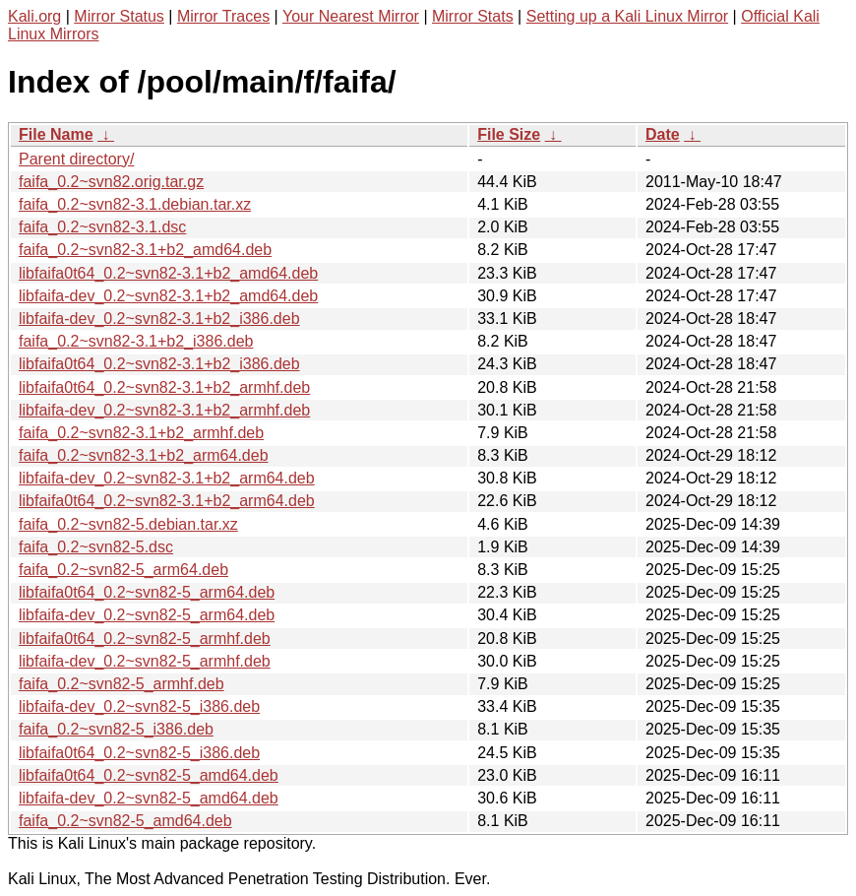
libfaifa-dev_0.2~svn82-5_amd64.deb (148, 798)
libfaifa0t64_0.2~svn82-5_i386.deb (139, 752)
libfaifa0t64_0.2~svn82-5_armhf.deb (145, 638)
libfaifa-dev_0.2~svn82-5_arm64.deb (147, 615)
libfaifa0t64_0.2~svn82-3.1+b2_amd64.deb (168, 273)
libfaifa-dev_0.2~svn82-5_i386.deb (139, 706)
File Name (56, 134)
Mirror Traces (223, 16)
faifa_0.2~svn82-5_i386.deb (116, 729)
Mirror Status (119, 16)
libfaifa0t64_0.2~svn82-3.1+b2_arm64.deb (167, 500)
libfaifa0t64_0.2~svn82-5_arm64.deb (147, 592)
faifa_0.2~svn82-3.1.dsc (102, 227)
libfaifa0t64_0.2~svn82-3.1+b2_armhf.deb (164, 387)
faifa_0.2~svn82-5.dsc (96, 547)
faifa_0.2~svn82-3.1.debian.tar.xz (135, 204)
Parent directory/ (76, 159)
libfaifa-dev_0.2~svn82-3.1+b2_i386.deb (159, 318)
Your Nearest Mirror (350, 16)
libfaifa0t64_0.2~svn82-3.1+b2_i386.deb (159, 363)
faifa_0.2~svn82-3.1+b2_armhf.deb (141, 432)
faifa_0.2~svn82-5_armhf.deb (121, 683)
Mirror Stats (473, 16)
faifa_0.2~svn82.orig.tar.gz (111, 181)
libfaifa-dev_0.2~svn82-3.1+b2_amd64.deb (168, 296)
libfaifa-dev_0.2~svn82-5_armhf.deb (145, 661)
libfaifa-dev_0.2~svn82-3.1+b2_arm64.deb (167, 478)
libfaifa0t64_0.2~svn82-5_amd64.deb (148, 775)
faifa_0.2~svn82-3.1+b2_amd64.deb (145, 249)
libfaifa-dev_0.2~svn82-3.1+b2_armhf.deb (164, 410)
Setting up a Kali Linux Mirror (627, 16)
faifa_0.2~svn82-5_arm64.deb (123, 569)
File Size (508, 134)
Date (662, 134)
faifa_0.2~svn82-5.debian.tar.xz (128, 524)
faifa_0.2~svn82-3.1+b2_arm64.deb (144, 455)
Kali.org (34, 16)
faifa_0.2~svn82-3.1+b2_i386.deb (136, 341)
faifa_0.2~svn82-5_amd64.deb (125, 820)
